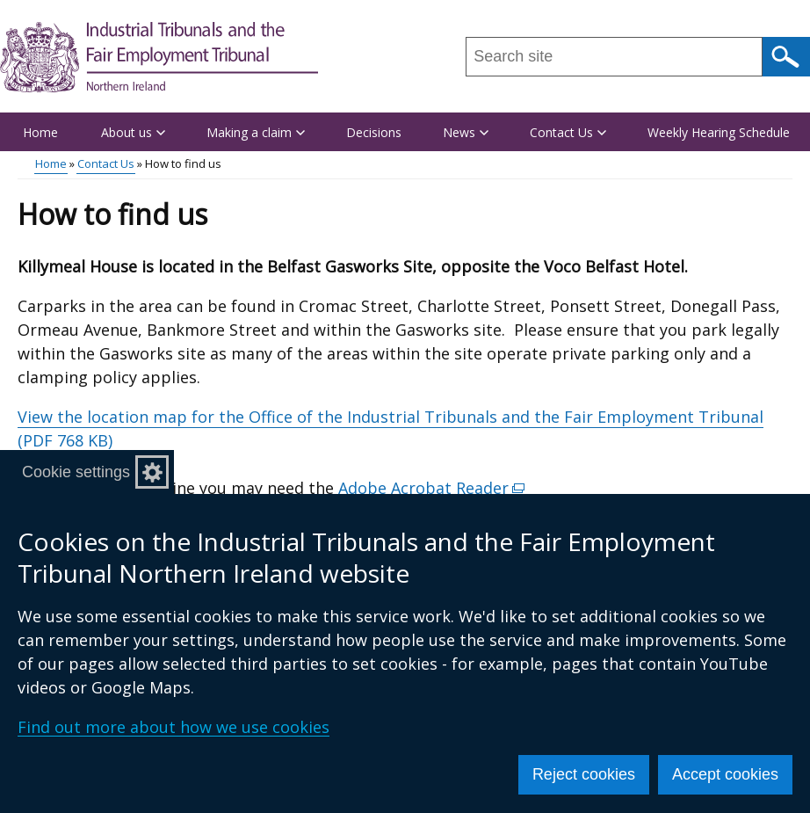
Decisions (373, 132)
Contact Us (105, 163)
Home (40, 132)
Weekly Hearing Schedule (718, 132)
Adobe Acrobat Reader (431, 488)
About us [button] (133, 132)
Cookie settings (76, 472)
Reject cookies (583, 774)
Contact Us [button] (568, 132)
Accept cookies (725, 774)
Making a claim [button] (255, 132)
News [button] (465, 132)
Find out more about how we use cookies (173, 726)
